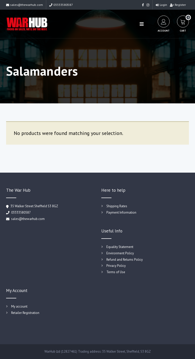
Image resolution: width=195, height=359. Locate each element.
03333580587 (61, 5)
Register (178, 5)
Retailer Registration (25, 313)
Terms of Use (115, 272)
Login (161, 5)
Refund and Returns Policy (124, 259)
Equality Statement (119, 247)
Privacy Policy (116, 266)
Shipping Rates (116, 206)
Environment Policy (120, 253)
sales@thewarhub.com (24, 5)
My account (19, 306)
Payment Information (121, 212)
